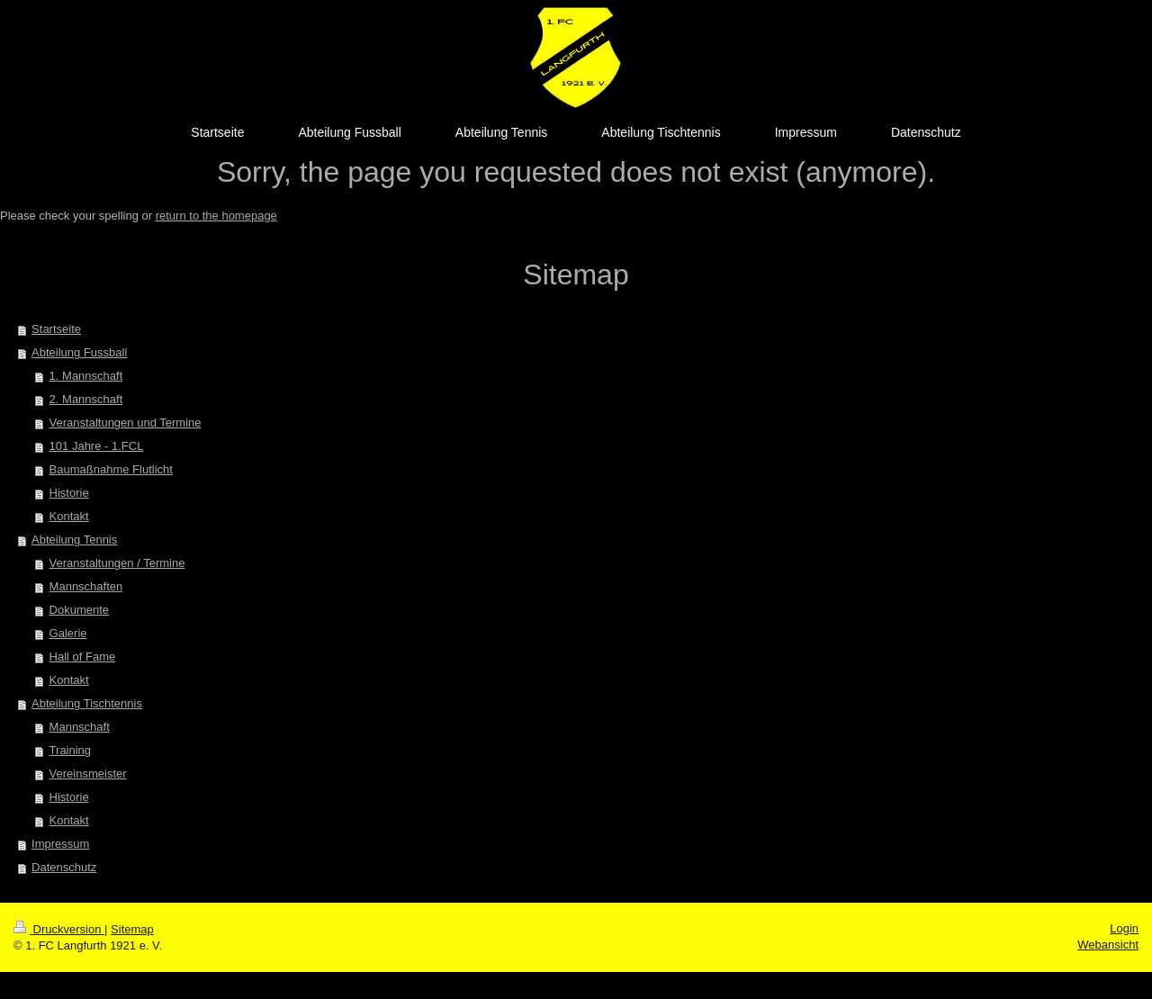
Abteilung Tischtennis (87, 703)
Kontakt (69, 516)
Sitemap (132, 929)
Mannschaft (80, 727)
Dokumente (79, 609)
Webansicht (1107, 944)
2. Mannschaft (86, 399)
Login (1124, 928)
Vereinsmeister (88, 773)
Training (70, 750)
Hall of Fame (83, 656)
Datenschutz (64, 867)
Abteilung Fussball (79, 352)
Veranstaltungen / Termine (117, 563)
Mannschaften (86, 586)
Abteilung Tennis (74, 539)
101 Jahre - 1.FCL (97, 446)
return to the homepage (216, 215)
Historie (69, 493)
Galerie (68, 633)
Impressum (60, 843)
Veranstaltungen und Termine (126, 422)
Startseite (56, 329)
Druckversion (59, 929)
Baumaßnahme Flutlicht (111, 469)
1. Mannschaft (86, 375)
